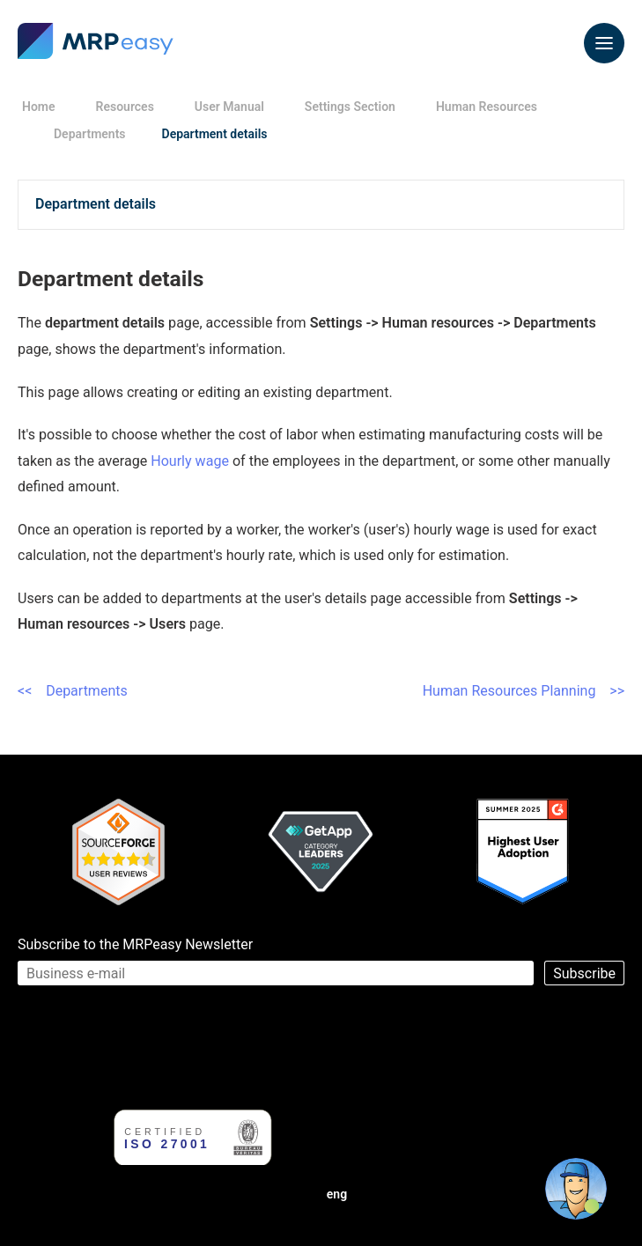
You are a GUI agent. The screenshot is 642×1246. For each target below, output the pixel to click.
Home (38, 107)
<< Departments (73, 690)
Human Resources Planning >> (523, 690)
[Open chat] (576, 1189)
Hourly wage (190, 461)
